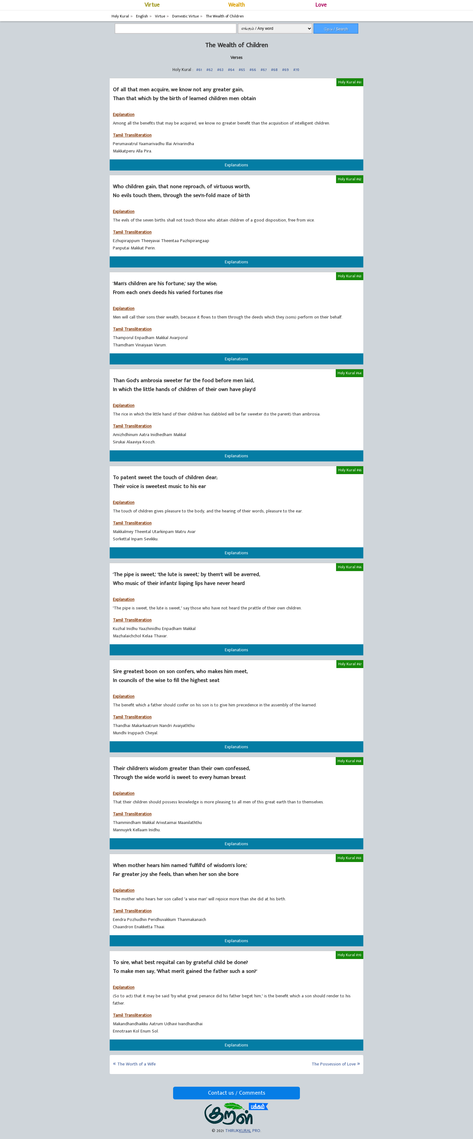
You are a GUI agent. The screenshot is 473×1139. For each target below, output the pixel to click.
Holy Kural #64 (349, 373)
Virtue (152, 5)
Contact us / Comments (236, 1093)
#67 (264, 69)
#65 (242, 69)
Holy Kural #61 (349, 82)
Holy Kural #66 (349, 567)
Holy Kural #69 (349, 858)
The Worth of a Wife (136, 1064)
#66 (252, 69)
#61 (199, 69)
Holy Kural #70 (349, 955)
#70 (296, 69)
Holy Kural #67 (349, 664)
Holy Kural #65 (349, 470)
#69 (285, 69)
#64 (231, 69)
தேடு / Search (336, 29)
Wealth (236, 5)
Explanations (236, 165)
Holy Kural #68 (349, 761)
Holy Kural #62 (349, 179)
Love (321, 5)
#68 (274, 69)
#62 (209, 69)
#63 (220, 69)
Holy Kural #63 (349, 276)
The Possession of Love (334, 1064)
